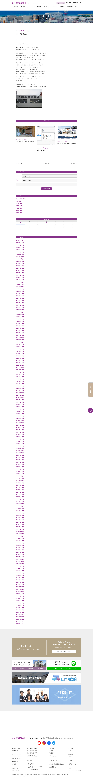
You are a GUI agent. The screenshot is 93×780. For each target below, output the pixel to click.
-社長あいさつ (52, 752)
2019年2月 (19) (20, 443)
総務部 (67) (19, 212)
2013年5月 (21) (20, 603)
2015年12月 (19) (20, 531)
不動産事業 (15, 768)
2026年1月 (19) (20, 252)
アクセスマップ (60, 3)
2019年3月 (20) (20, 441)
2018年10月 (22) (20, 452)
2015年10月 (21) (20, 536)
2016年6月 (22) (20, 517)
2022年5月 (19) (20, 353)
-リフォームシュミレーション (74, 770)
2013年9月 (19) (20, 593)
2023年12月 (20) (20, 309)
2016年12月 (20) (20, 503)
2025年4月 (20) (20, 272)
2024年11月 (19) (20, 284)
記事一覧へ (47, 163)
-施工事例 (14, 764)
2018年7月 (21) (20, 459)
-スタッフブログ (71, 768)
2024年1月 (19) (20, 307)
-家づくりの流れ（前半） (32, 750)
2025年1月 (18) (20, 279)
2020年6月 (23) (20, 406)
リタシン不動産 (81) (21, 198)
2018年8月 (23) (20, 457)
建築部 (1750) (19, 205)
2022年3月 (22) (20, 358)
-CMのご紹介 (52, 766)
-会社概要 (51, 753)
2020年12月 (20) (20, 392)
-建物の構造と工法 (31, 753)
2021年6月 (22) (20, 379)
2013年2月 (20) (20, 609)
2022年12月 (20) (20, 337)
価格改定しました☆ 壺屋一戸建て (26, 141)
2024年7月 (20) (20, 293)
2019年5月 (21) (20, 436)
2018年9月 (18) (20, 455)
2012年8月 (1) (19, 621)
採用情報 (62, 6)
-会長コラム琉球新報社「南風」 (56, 763)
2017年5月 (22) (20, 492)
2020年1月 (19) (20, 418)
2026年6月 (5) (19, 240)
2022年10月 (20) (20, 342)
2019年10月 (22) (20, 425)
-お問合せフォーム (72, 763)
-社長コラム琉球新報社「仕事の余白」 (57, 764)
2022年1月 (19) (20, 362)
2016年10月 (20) (20, 508)
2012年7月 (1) (19, 623)
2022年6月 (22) (20, 351)
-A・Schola (70, 750)
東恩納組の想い (16, 748)
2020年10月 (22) (20, 397)
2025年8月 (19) (20, 263)
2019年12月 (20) (20, 420)
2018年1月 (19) (20, 473)
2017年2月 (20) (20, 499)
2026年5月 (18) (20, 242)
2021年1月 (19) (20, 390)
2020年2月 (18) (20, 416)
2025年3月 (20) (20, 275)
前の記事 (20, 163)
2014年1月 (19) (20, 584)
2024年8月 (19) (20, 291)
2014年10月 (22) (20, 563)
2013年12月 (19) (20, 586)
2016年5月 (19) (20, 519)
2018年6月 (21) (20, 462)
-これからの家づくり (31, 755)
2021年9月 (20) (20, 372)
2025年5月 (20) (20, 270)
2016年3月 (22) (20, 524)
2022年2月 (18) (20, 360)
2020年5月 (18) (20, 409)
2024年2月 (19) (20, 305)
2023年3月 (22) (20, 330)
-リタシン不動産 (15, 770)
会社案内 (15, 6)
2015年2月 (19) (20, 554)
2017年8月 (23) (20, 485)
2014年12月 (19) (20, 559)
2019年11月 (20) (20, 422)
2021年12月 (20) (20, 365)
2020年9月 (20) (20, 399)
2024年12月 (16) (20, 282)
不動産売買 (38, 6)
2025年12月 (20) (20, 254)
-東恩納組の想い (15, 750)
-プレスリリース (52, 767)
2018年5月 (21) (20, 464)
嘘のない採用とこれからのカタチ (66, 143)
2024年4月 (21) (20, 300)
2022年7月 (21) (20, 349)
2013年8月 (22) (20, 596)
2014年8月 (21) (20, 568)
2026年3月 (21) (20, 247)
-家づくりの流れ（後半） (32, 752)
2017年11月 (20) (20, 478)
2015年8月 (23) (20, 540)
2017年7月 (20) (20, 487)
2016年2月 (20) (20, 526)
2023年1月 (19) (20, 335)
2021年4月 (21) (20, 383)
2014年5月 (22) (20, 575)
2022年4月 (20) (20, 355)
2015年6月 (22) (20, 545)
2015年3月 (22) (20, 552)
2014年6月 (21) (20, 573)
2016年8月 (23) (20, 513)
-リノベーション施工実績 (32, 769)
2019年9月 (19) (20, 427)
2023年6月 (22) (20, 323)
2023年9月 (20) (20, 316)
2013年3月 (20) (20, 607)
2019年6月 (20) (20, 434)
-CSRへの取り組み (53, 756)
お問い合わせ (77, 6)
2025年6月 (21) (20, 268)
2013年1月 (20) (20, 612)
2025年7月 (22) (20, 265)
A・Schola (54, 6)
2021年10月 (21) (20, 369)
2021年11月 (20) (20, 367)
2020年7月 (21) (20, 404)
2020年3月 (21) (20, 413)
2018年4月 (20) (20, 466)
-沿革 (50, 755)
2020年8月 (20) (20, 402)
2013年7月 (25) (20, 598)
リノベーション (31, 6)
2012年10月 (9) (20, 619)
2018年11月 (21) (20, 450)
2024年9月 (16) (20, 289)
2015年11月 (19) (20, 533)
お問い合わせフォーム (64, 651)
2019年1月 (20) (20, 446)
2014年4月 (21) (20, 577)
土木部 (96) (19, 203)
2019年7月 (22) (20, 432)
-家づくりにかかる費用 (32, 756)
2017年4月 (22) (20, 494)
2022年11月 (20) (20, 339)
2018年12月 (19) (20, 448)
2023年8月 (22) (20, 319)
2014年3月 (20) (20, 579)
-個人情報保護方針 (72, 764)
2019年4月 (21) (20, 439)
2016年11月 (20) (20, 506)
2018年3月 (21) (20, 469)
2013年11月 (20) (20, 589)
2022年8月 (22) (20, 346)
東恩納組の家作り (32, 748)
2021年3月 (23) (20, 386)
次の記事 (73, 163)
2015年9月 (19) (20, 538)
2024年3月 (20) (20, 302)
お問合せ (71, 761)
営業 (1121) (19, 201)
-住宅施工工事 (30, 767)
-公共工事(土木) (30, 764)
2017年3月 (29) (20, 496)
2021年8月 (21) (20, 374)
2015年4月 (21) (20, 549)
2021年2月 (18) (20, 388)
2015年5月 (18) (20, 547)
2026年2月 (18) (20, 249)
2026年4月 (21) (20, 245)
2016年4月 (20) (20, 522)
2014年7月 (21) (20, 570)
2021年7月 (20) (20, 376)
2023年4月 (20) (20, 328)
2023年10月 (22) (20, 314)
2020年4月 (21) (20, 411)
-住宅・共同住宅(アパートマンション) (35, 766)
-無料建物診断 (15, 761)
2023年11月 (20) (20, 312)
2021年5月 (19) (20, 381)
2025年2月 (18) (20, 277)
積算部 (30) (19, 210)
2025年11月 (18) (20, 256)
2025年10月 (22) (20, 259)
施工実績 (23, 6)
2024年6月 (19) (20, 295)
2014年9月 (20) (20, 566)
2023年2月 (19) (20, 332)
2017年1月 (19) (20, 501)
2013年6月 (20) (20, 600)
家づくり (46, 6)
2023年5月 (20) (20, 325)
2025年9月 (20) (20, 261)
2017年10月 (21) (20, 480)
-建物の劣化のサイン (16, 760)
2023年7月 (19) (20, 321)
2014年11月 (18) (20, 561)
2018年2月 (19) (20, 471)
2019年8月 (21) (20, 429)
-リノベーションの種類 (16, 756)
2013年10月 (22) (20, 591)
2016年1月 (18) (20, 529)
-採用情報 (70, 756)
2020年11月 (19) (20, 395)
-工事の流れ (14, 763)
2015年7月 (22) (20, 543)
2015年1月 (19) (20, 556)
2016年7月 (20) (20, 515)
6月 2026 (46, 219)
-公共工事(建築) (30, 763)
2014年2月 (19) (20, 582)
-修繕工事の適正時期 (16, 758)
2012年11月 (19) (20, 616)
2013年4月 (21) (20, 605)
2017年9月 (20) (20, 482)
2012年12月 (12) (20, 614)
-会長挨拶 (51, 750)
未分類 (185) (19, 208)
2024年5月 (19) (20, 298)
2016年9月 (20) (20, 510)
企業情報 (51, 748)
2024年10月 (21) (20, 286)
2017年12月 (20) (20, 476)
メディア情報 (70, 6)
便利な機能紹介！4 (42, 150)
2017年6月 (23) (20, 489)
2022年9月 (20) (20, 344)
